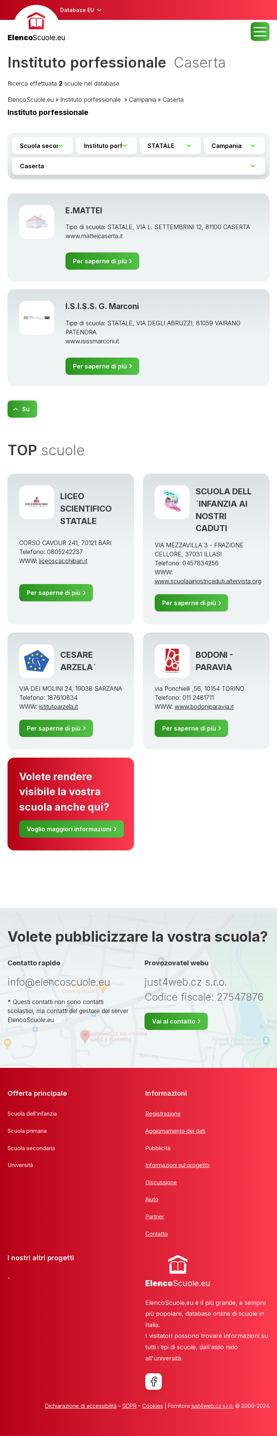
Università (20, 1165)
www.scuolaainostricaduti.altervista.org (208, 581)
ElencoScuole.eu (31, 99)
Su (26, 409)
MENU (260, 31)
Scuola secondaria (31, 1148)
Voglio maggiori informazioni (69, 829)
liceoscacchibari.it (63, 561)
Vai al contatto (173, 1021)
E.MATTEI (83, 210)
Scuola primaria (27, 1130)
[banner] (36, 24)
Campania (142, 99)
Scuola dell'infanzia (32, 1113)
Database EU (77, 10)
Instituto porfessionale (91, 99)
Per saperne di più (100, 261)
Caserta (173, 99)
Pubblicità (157, 1148)
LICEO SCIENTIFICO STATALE (86, 508)
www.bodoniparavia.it (204, 706)
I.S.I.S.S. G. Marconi (102, 306)
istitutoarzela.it (58, 706)
